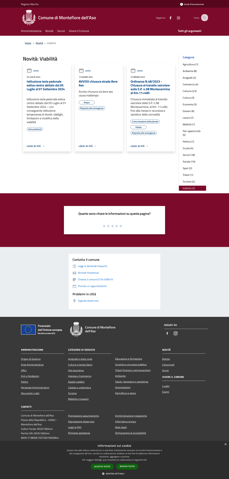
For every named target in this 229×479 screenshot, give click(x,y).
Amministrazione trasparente (131, 416)
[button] (114, 473)
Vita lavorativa (76, 370)
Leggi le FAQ (74, 427)
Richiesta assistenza (79, 433)
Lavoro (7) (188, 118)
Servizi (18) (189, 155)
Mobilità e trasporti (78, 399)
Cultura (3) (188, 98)
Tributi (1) (188, 175)
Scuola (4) (188, 148)
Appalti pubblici (76, 382)
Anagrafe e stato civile (80, 359)
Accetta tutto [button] (102, 466)
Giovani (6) (188, 111)
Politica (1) (188, 141)
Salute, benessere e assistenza (131, 382)
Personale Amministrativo (35, 387)
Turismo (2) (189, 181)
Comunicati (168, 365)
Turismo (72, 393)
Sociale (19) (189, 161)
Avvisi (33, 70)
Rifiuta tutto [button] (127, 466)
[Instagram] (176, 17)
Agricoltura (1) (190, 64)
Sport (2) (187, 168)
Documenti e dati (30, 393)
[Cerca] (204, 17)
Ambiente (120, 376)
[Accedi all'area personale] (192, 4)
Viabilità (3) (189, 188)
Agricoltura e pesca (125, 393)
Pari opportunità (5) (191, 133)
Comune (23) (189, 91)
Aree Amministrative (32, 365)
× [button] (225, 444)
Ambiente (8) (190, 71)
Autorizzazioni (123, 387)
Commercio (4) (190, 84)
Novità (39, 43)
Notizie (166, 359)
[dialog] (114, 460)
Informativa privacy (125, 421)
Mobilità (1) (189, 124)
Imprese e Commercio (79, 376)
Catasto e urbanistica (79, 387)
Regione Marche (29, 4)
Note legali (121, 427)
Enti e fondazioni (30, 376)
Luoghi (166, 386)
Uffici (24, 370)
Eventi (165, 392)
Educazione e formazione (128, 359)
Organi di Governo (31, 359)
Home (28, 43)
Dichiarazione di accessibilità (130, 433)
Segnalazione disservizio (81, 421)
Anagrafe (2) (189, 78)
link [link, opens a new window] (145, 460)
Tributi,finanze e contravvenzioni (133, 370)
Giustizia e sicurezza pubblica (131, 364)
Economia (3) (190, 104)
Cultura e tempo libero (80, 365)
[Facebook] (168, 17)
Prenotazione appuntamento (83, 416)
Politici (24, 382)
